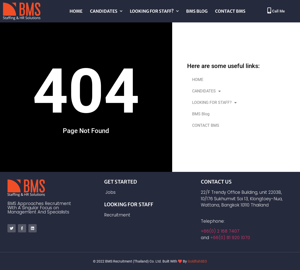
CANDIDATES (106, 11)
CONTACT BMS (230, 11)
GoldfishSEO (197, 261)
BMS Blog (197, 11)
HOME (76, 11)
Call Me (278, 11)
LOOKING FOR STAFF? (154, 11)
